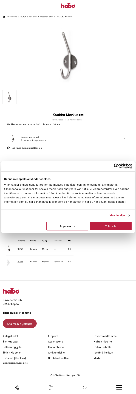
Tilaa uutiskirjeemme (17, 313)
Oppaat (53, 336)
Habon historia (103, 341)
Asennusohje (55, 341)
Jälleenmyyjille (12, 347)
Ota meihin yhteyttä (19, 323)
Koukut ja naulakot (28, 16)
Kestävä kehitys (103, 352)
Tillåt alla (111, 226)
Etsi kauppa (10, 341)
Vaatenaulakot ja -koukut (51, 16)
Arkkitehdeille (56, 352)
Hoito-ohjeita (56, 347)
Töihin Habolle (12, 352)
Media (97, 358)
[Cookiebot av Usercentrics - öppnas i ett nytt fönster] (116, 166)
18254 (20, 261)
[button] (85, 387)
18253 (20, 249)
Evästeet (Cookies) (14, 358)
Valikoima (12, 16)
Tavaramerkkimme (105, 336)
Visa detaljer (117, 215)
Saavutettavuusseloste (15, 362)
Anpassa (67, 226)
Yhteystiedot (10, 336)
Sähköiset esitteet (58, 358)
